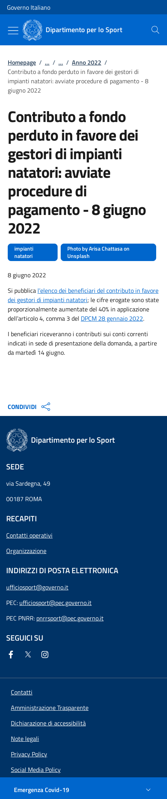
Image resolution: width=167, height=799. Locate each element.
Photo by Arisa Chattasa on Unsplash (98, 252)
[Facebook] (12, 654)
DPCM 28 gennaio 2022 (112, 318)
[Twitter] (29, 654)
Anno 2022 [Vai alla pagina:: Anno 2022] (86, 62)
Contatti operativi (29, 535)
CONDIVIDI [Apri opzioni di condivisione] (30, 406)
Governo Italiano (28, 7)
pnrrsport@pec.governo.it (70, 618)
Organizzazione (26, 550)
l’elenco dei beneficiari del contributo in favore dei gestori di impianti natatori (83, 295)
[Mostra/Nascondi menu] (13, 30)
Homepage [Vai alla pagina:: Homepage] (22, 62)
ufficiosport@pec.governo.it (55, 602)
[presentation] (155, 29)
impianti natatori (23, 252)
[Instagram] (46, 654)
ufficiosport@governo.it (37, 587)
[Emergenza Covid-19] (83, 789)
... (47, 62)
